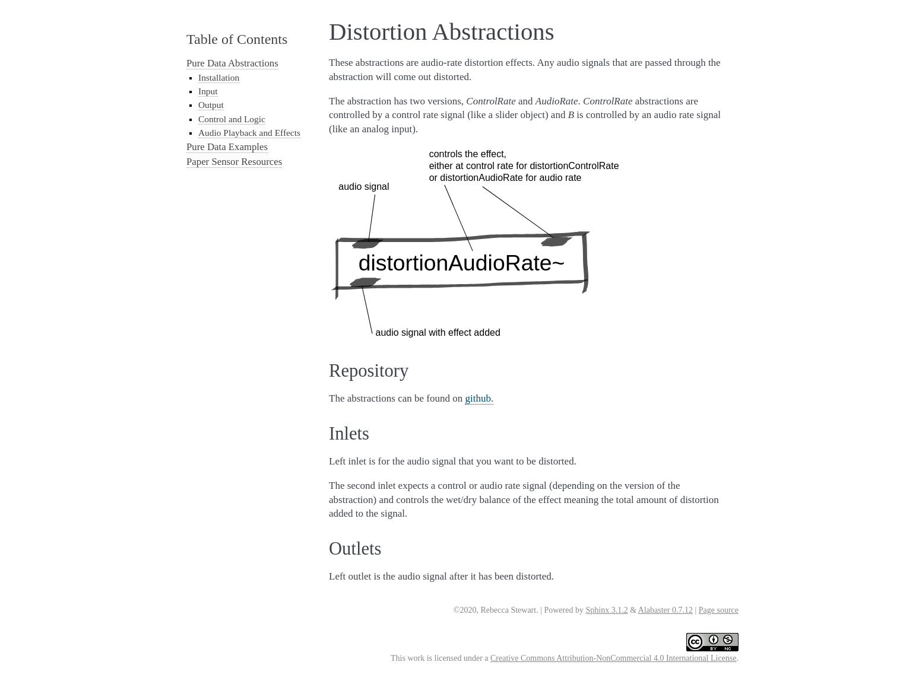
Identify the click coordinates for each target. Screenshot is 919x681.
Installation (218, 77)
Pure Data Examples (227, 146)
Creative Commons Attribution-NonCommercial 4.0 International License (613, 658)
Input (208, 91)
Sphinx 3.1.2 (606, 610)
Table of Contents (236, 39)
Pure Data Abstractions (232, 63)
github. (479, 398)
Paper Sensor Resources (234, 161)
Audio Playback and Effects (249, 133)
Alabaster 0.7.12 (665, 610)
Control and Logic (231, 119)
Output (211, 105)
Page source (719, 610)
